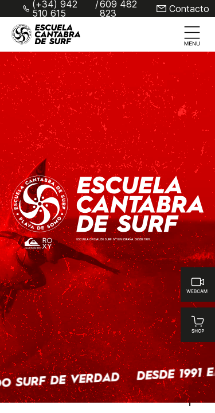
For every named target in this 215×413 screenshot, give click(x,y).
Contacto (189, 8)
